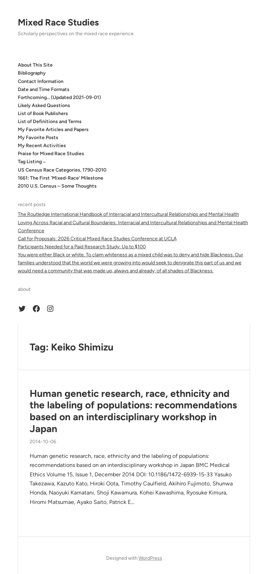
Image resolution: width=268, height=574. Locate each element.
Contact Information (41, 81)
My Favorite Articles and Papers (53, 130)
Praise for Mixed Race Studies (51, 154)
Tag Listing (30, 162)
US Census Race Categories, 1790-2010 (62, 170)
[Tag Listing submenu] (44, 161)
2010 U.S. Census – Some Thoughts (57, 186)
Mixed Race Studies (58, 22)
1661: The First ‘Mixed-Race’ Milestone (60, 178)
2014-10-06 (43, 442)
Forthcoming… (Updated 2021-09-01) (59, 97)
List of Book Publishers (43, 113)
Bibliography (32, 73)
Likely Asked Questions (44, 105)
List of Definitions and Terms (50, 121)
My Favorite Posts (38, 138)
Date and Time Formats (43, 89)
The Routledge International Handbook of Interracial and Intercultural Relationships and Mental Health (128, 214)
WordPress (150, 558)
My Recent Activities (42, 146)
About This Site (35, 65)
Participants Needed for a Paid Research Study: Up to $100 (82, 247)
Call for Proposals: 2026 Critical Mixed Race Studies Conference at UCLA (97, 239)
